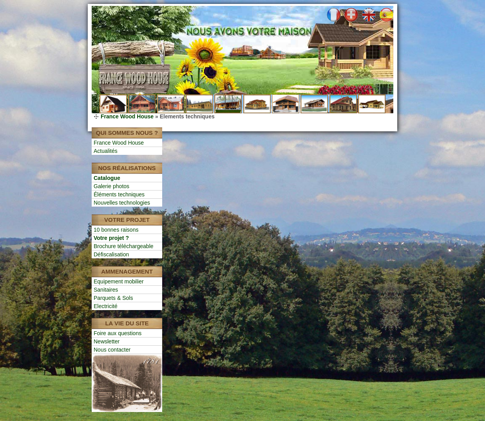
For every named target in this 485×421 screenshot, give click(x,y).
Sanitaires (106, 290)
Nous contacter (112, 350)
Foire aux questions (117, 333)
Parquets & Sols (113, 298)
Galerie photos (111, 186)
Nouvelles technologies (122, 203)
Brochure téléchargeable (124, 246)
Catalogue (107, 178)
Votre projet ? (111, 238)
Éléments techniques (119, 194)
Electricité (106, 306)
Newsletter (106, 341)
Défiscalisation (111, 254)
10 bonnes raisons (116, 230)
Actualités (106, 151)
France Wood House (127, 116)
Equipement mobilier (119, 281)
